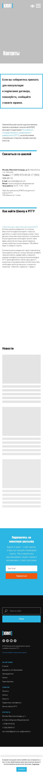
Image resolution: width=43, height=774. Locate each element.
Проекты (5, 691)
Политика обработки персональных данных (14, 652)
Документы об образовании (12, 670)
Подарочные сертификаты (11, 703)
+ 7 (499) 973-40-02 (20, 175)
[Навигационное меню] (38, 6)
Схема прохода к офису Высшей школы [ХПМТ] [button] (20, 227)
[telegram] (7, 640)
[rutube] (15, 640)
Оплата (4, 678)
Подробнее (35, 764)
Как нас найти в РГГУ (9, 706)
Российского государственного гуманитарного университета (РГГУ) (17, 132)
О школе (5, 666)
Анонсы (5, 695)
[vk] (3, 640)
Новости (5, 699)
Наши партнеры (8, 681)
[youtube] (11, 640)
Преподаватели (7, 674)
